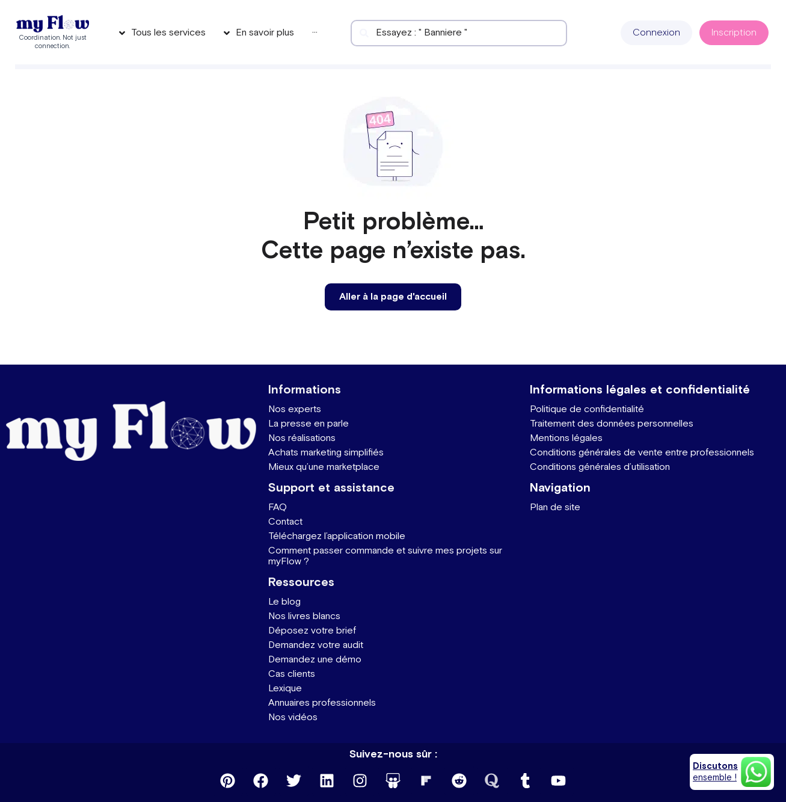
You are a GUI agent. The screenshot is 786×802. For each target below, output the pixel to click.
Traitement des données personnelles (611, 424)
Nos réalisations (302, 438)
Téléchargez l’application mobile (336, 536)
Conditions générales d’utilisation (600, 467)
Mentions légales (566, 438)
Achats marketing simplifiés (326, 452)
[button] (656, 32)
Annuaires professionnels (322, 703)
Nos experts (294, 409)
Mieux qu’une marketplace (323, 467)
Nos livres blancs (304, 616)
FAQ (277, 507)
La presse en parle (308, 424)
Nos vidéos (293, 717)
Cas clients (291, 674)
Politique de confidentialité (587, 409)
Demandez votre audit (315, 645)
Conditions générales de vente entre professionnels (642, 452)
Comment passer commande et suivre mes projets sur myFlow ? (385, 556)
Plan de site (555, 507)
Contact (285, 522)
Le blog (284, 602)
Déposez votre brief (312, 631)
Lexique (285, 688)
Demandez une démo (314, 659)
